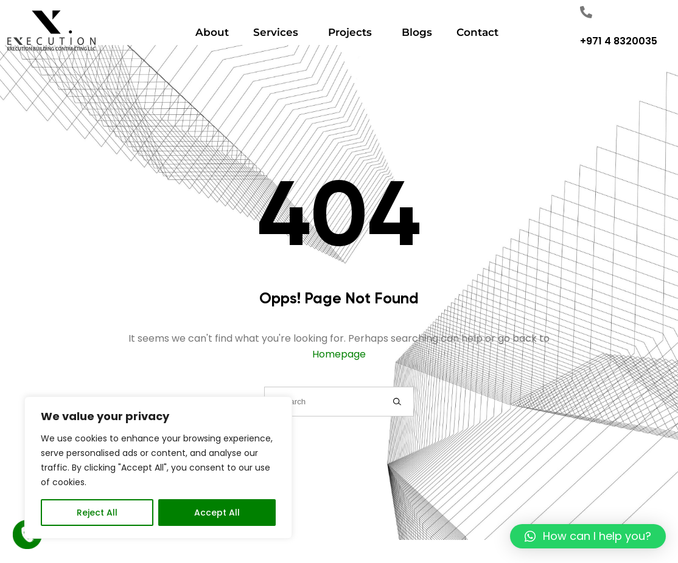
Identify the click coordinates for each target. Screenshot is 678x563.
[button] (588, 536)
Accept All (217, 512)
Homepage (339, 354)
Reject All (97, 512)
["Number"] (586, 12)
